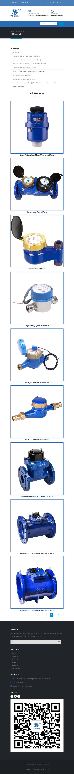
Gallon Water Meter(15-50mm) (22, 75)
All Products (16, 52)
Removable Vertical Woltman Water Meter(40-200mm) (29, 64)
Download (36, 769)
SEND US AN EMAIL (33, 14)
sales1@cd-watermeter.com (38, 15)
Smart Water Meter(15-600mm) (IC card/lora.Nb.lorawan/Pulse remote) (34, 83)
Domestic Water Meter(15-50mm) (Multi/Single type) (28, 71)
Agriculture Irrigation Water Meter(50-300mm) (27, 60)
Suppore (15, 665)
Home (12, 31)
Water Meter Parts (18, 87)
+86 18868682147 (57, 15)
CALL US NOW (55, 14)
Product (15, 659)
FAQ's (28, 769)
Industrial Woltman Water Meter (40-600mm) (26, 56)
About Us (13, 3)
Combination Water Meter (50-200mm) (24, 67)
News (14, 662)
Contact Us (23, 3)
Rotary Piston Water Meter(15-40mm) (24, 79)
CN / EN (59, 3)
